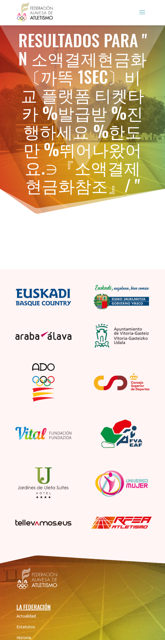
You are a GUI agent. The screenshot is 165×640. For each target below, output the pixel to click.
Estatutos (25, 626)
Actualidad (26, 616)
